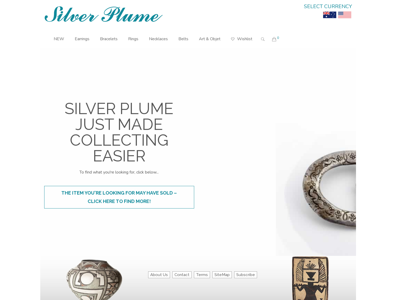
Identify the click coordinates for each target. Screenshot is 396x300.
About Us (159, 274)
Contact (181, 274)
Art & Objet (209, 39)
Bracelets (109, 39)
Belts (183, 39)
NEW (59, 39)
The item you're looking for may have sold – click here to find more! (119, 197)
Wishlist (241, 35)
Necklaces (158, 39)
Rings (133, 39)
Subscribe (245, 274)
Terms (202, 274)
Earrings (82, 39)
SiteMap (222, 274)
